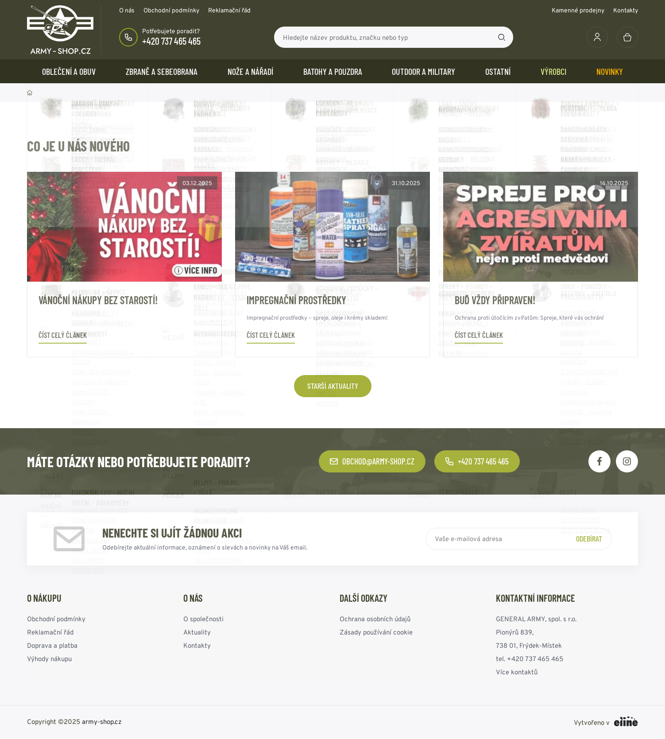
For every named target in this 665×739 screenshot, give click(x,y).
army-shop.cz (102, 721)
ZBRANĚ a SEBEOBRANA (161, 71)
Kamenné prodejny (578, 10)
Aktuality (197, 632)
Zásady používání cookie (376, 632)
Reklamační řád (229, 10)
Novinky (609, 71)
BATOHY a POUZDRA (332, 71)
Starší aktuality (332, 386)
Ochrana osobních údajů (375, 619)
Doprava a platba (52, 645)
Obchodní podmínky (171, 10)
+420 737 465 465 (171, 40)
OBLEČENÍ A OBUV (69, 71)
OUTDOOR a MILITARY (423, 71)
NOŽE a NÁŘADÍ (250, 71)
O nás (127, 10)
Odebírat (589, 538)
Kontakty (625, 10)
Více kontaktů (516, 672)
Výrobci (553, 71)
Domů (29, 92)
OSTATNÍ (497, 71)
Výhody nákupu (49, 658)
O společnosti (203, 619)
